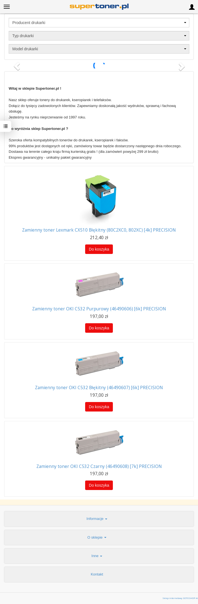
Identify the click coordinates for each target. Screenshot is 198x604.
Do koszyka (99, 249)
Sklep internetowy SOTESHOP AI (180, 598)
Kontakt (97, 574)
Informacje (97, 519)
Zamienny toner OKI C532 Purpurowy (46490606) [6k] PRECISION (99, 309)
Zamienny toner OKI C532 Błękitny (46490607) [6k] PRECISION (99, 388)
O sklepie (96, 537)
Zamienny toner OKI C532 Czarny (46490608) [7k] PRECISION (99, 466)
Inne (97, 556)
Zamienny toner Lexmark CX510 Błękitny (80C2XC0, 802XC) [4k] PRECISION (99, 230)
